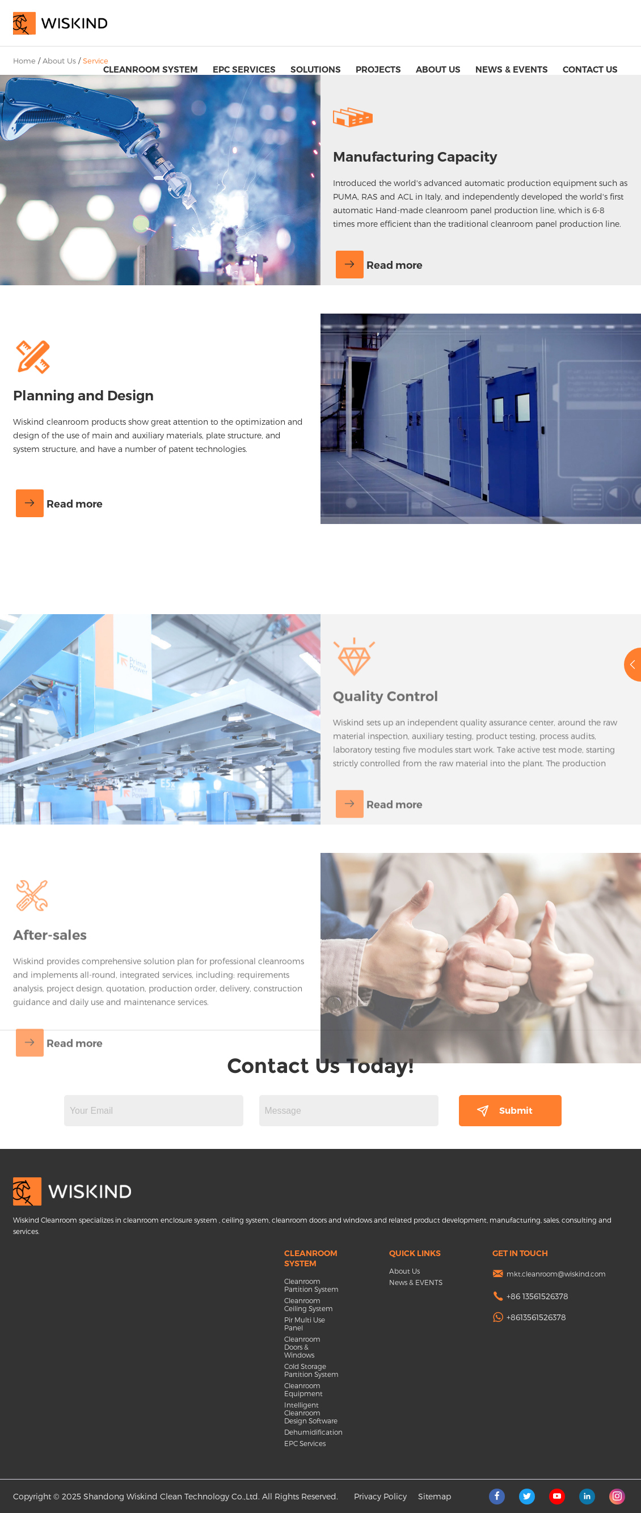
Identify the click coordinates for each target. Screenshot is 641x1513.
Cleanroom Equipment (303, 1389)
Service (95, 60)
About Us (438, 69)
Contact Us (590, 69)
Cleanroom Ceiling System (308, 1304)
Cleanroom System (150, 69)
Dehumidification (312, 1432)
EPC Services (244, 69)
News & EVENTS (511, 69)
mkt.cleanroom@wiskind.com (556, 1274)
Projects (378, 69)
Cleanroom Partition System (311, 1285)
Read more (379, 265)
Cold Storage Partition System (311, 1370)
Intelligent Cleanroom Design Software (311, 1413)
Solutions (315, 69)
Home (24, 60)
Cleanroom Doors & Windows (302, 1347)
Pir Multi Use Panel (304, 1324)
